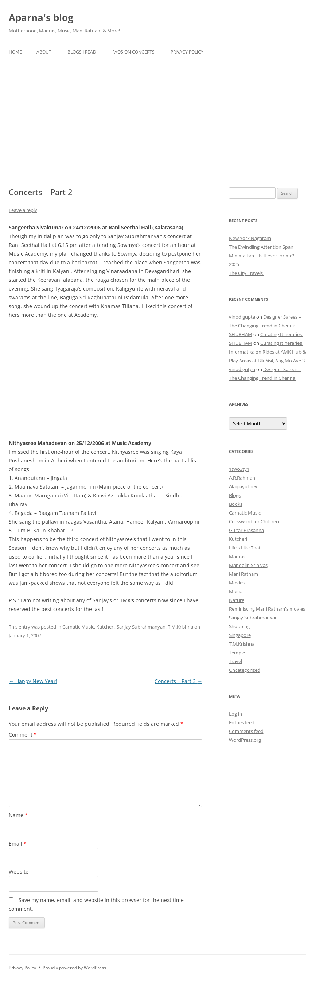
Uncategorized (244, 670)
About (43, 52)
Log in (235, 713)
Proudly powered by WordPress (74, 968)
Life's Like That (245, 547)
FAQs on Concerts (133, 52)
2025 (234, 264)
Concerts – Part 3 (178, 681)
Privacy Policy (187, 52)
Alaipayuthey (243, 486)
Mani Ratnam (243, 574)
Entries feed (241, 722)
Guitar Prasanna (246, 530)
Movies (237, 582)
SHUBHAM (240, 334)
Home (15, 52)
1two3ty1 (239, 469)
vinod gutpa (242, 369)
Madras (237, 556)
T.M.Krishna (180, 626)
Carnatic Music (78, 626)
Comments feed (246, 731)
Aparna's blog (41, 17)
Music (235, 591)
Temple (237, 652)
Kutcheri (105, 626)
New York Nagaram (250, 238)
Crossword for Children (254, 521)
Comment (23, 734)
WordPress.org (245, 740)
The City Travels (246, 273)
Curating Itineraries (281, 334)
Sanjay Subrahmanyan (141, 626)
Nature (236, 600)
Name (18, 815)
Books (235, 504)
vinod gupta (242, 317)
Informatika (241, 351)
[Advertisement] (157, 115)
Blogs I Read (81, 52)
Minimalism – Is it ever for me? (262, 255)
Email (18, 843)
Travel (235, 661)
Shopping (239, 626)
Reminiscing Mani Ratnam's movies (267, 609)
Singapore (240, 635)
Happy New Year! (33, 681)
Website (18, 871)
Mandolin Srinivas (248, 565)
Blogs (235, 495)
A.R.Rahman (242, 477)
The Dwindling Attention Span (261, 247)
